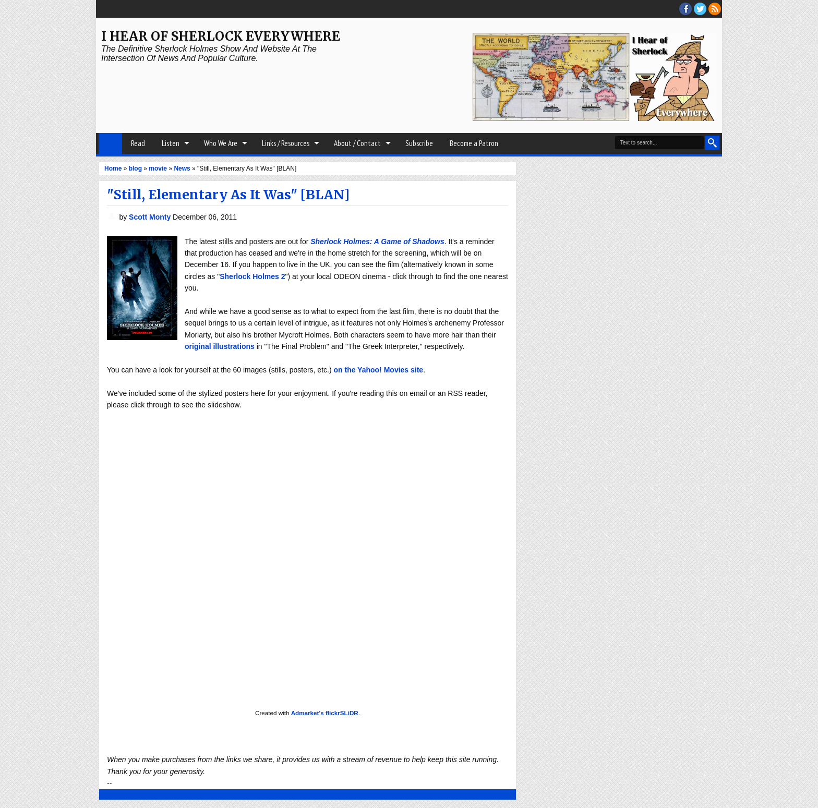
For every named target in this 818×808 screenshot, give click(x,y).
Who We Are (220, 143)
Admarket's (307, 712)
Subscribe (419, 143)
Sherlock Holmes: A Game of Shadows (377, 241)
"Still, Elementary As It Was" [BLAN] (228, 194)
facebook (685, 9)
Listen (170, 143)
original (198, 346)
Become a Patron (474, 143)
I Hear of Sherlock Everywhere (220, 36)
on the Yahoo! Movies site (378, 370)
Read (138, 143)
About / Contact (357, 143)
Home (110, 143)
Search (712, 143)
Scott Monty (151, 217)
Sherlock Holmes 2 (252, 276)
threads (700, 9)
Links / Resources (285, 143)
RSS (714, 9)
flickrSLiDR (342, 712)
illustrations (233, 346)
